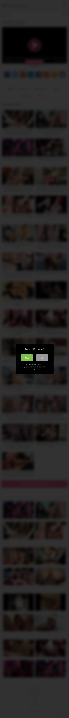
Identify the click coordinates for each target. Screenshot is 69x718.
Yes (27, 358)
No (42, 358)
